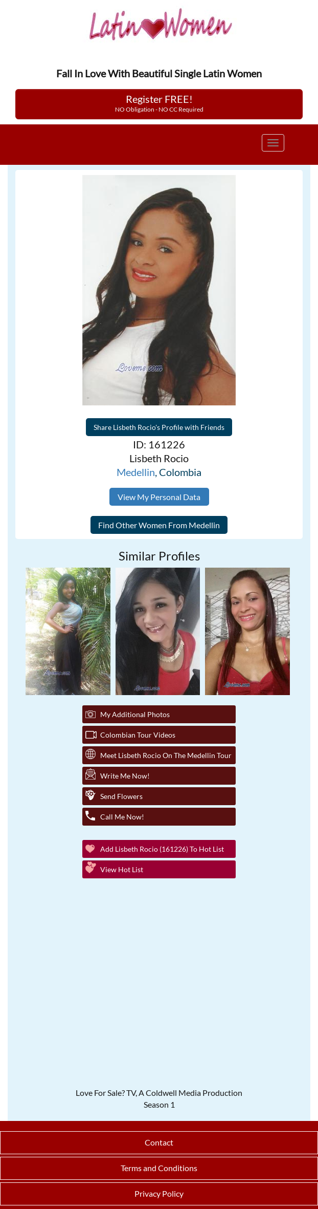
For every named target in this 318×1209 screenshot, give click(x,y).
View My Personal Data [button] (159, 497)
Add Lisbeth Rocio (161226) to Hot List (162, 849)
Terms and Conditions (159, 1168)
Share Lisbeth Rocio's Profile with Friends (159, 427)
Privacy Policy (159, 1193)
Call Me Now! (122, 816)
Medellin (136, 472)
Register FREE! (159, 103)
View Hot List (121, 869)
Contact (159, 1142)
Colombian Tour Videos (137, 734)
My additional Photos (135, 714)
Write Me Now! (125, 775)
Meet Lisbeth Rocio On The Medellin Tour (166, 755)
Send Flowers (121, 796)
